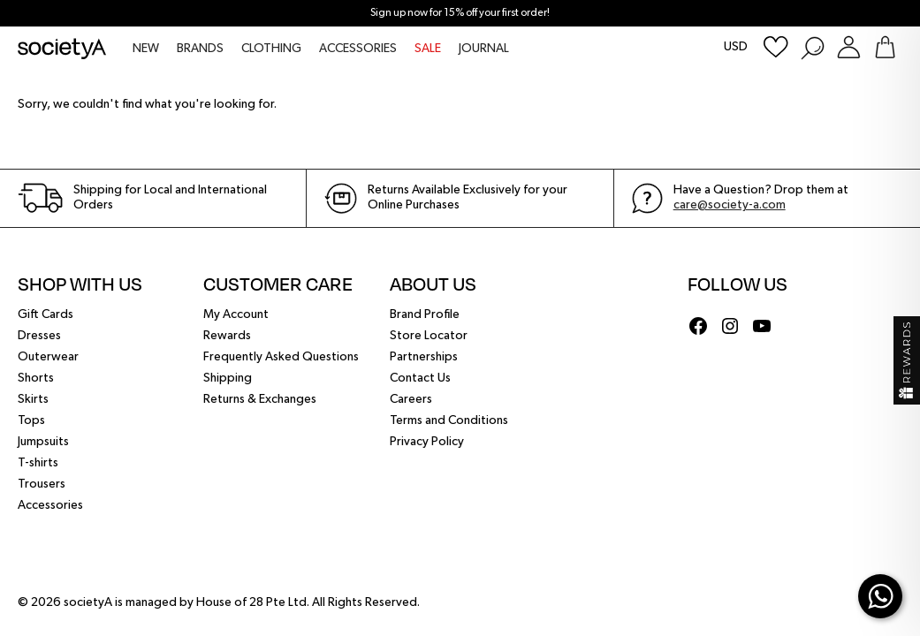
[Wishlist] (776, 47)
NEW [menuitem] (146, 48)
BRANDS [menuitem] (200, 48)
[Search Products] (812, 47)
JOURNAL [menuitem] (484, 48)
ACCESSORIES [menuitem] (358, 48)
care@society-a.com (729, 205)
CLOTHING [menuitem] (271, 48)
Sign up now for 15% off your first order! (460, 13)
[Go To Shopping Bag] (885, 47)
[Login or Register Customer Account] (849, 47)
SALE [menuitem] (427, 48)
